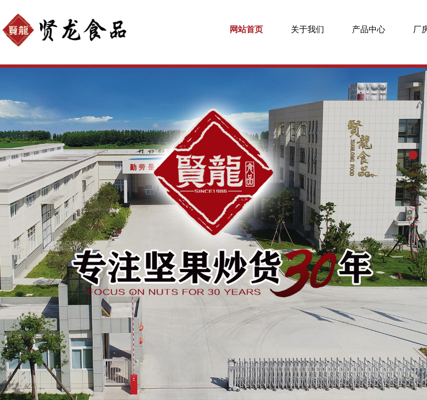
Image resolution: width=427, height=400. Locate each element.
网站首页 (246, 29)
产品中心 (368, 29)
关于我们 (307, 29)
